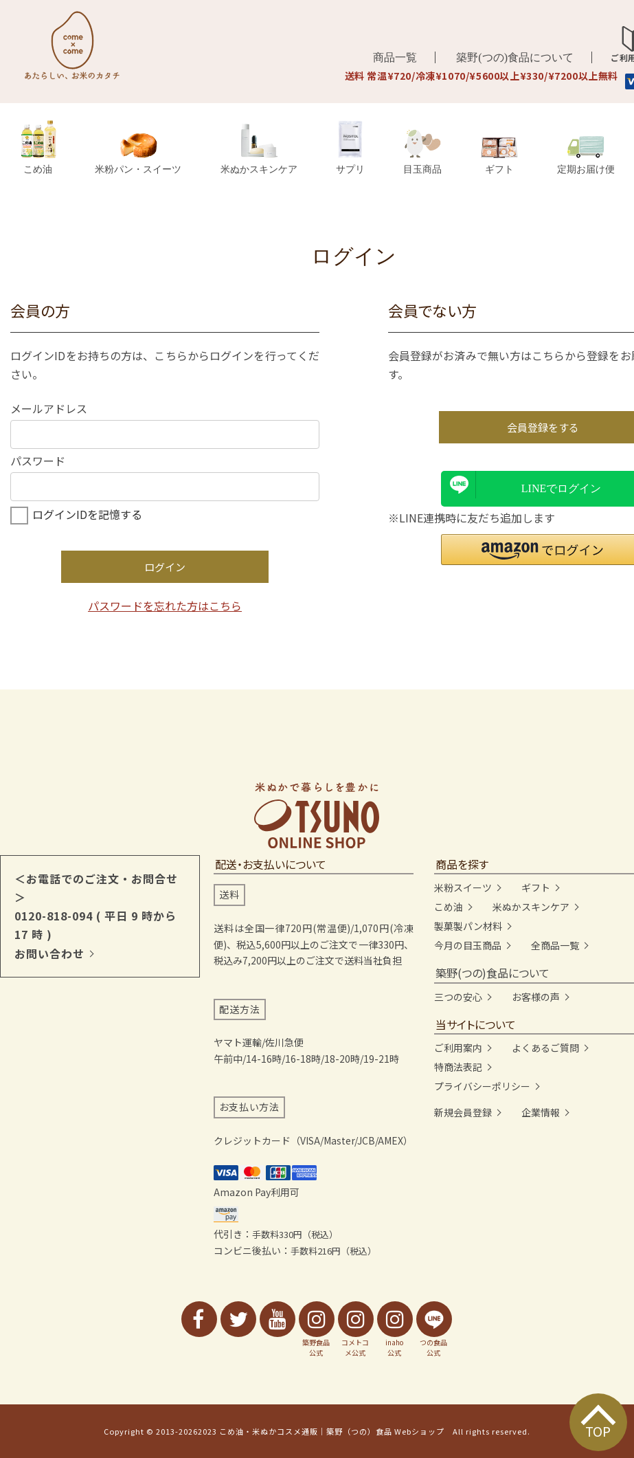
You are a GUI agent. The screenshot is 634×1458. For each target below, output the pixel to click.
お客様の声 (536, 997)
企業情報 (540, 1112)
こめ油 (37, 147)
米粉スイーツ (463, 887)
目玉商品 (422, 152)
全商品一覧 (555, 945)
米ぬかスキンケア (258, 149)
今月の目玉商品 (467, 945)
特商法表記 (458, 1067)
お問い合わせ (49, 953)
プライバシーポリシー (482, 1086)
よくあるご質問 (545, 1047)
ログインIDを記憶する (87, 514)
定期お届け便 (586, 155)
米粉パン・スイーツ (138, 154)
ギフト (499, 156)
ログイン (164, 567)
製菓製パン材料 (468, 926)
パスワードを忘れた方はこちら (165, 605)
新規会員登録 (463, 1112)
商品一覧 (395, 57)
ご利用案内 (458, 1047)
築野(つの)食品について (515, 57)
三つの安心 (458, 997)
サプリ (350, 147)
